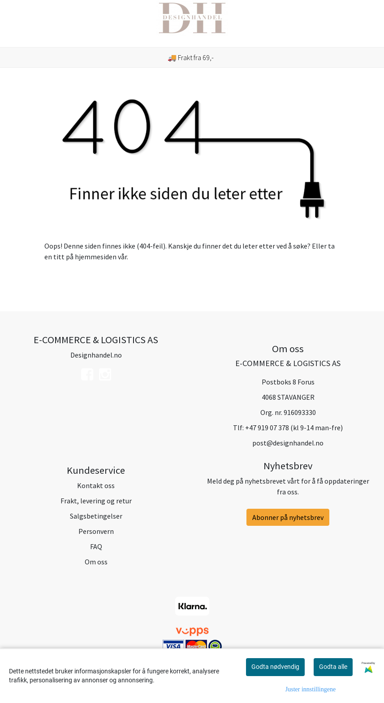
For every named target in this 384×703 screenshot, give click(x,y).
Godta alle (333, 666)
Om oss (96, 561)
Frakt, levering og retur (96, 500)
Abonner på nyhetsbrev (288, 517)
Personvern (96, 531)
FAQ (96, 546)
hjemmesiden (95, 256)
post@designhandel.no (288, 442)
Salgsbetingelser (96, 515)
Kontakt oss (96, 485)
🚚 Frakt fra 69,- (191, 57)
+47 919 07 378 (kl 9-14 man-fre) (294, 427)
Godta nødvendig (275, 666)
